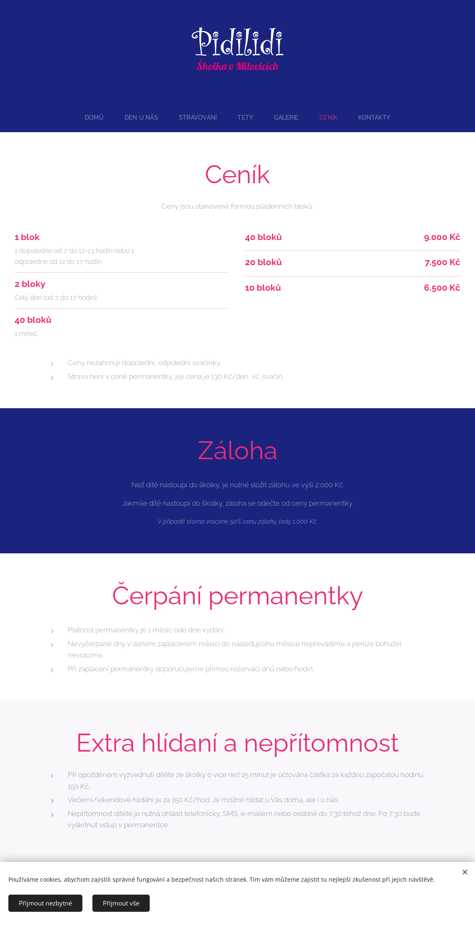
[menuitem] (95, 117)
